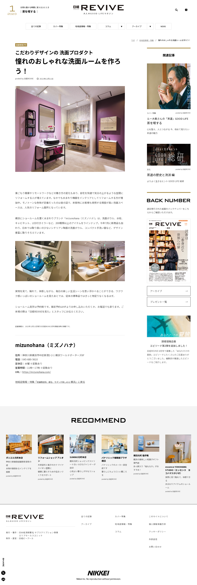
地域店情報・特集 (83, 26)
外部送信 (153, 539)
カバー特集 (58, 26)
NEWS (163, 26)
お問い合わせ (155, 546)
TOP (133, 40)
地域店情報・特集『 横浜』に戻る (50, 382)
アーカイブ (137, 26)
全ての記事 (36, 26)
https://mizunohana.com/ (36, 372)
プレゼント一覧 (158, 302)
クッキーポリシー (157, 531)
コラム (108, 26)
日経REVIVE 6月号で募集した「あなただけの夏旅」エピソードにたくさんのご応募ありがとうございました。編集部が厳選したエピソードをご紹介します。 (169, 340)
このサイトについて (158, 516)
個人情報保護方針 (157, 524)
